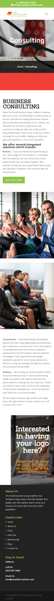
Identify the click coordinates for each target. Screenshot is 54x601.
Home (20, 67)
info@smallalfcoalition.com (19, 579)
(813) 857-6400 (27, 3)
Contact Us (12, 548)
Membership (13, 539)
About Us (11, 526)
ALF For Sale (14, 180)
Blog (9, 544)
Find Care (11, 535)
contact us (29, 468)
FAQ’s (10, 530)
